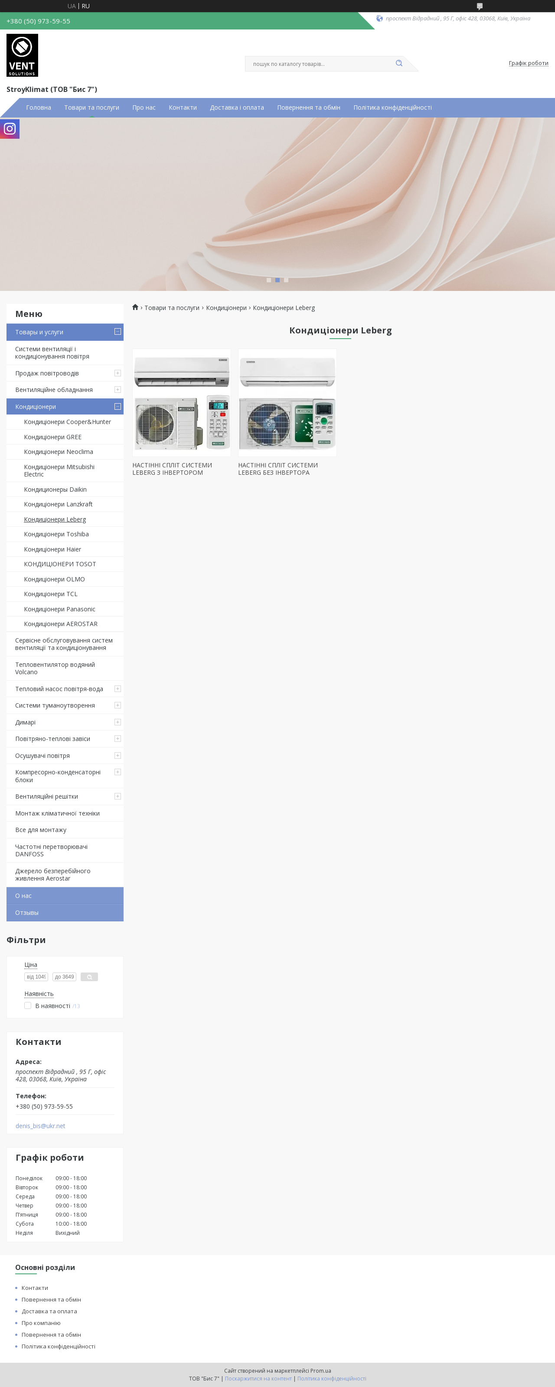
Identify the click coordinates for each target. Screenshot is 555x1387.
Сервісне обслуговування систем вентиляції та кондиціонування (64, 644)
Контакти (183, 107)
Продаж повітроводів (47, 373)
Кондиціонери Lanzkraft (58, 504)
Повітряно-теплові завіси (52, 738)
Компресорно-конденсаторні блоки (58, 776)
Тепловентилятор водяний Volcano (55, 668)
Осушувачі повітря (42, 755)
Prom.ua (320, 1370)
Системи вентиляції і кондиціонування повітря (52, 353)
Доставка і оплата (237, 107)
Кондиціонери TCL (51, 594)
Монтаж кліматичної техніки (57, 813)
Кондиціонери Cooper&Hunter (67, 422)
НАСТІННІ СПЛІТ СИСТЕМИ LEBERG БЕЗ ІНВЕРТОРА (278, 469)
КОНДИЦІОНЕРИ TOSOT (60, 564)
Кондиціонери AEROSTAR (61, 624)
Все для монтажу (40, 830)
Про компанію (41, 1323)
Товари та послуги (91, 107)
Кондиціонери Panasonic (59, 609)
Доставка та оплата (49, 1311)
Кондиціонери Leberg (55, 519)
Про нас (144, 107)
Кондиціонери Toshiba (56, 534)
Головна (38, 107)
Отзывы (27, 912)
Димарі (25, 722)
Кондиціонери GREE (53, 437)
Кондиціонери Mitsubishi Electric (59, 471)
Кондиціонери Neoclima (58, 451)
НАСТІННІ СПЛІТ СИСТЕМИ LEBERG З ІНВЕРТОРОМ (172, 469)
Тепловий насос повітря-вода (59, 689)
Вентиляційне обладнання (54, 389)
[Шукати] (399, 64)
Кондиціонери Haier (52, 549)
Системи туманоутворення (55, 705)
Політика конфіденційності (392, 107)
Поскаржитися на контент (258, 1378)
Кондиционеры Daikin (55, 489)
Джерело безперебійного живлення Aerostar (53, 875)
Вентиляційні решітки (46, 796)
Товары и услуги (39, 332)
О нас (23, 895)
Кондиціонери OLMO (54, 579)
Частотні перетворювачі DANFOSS (51, 850)
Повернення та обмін (308, 107)
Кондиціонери (35, 406)
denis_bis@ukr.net (40, 1126)
